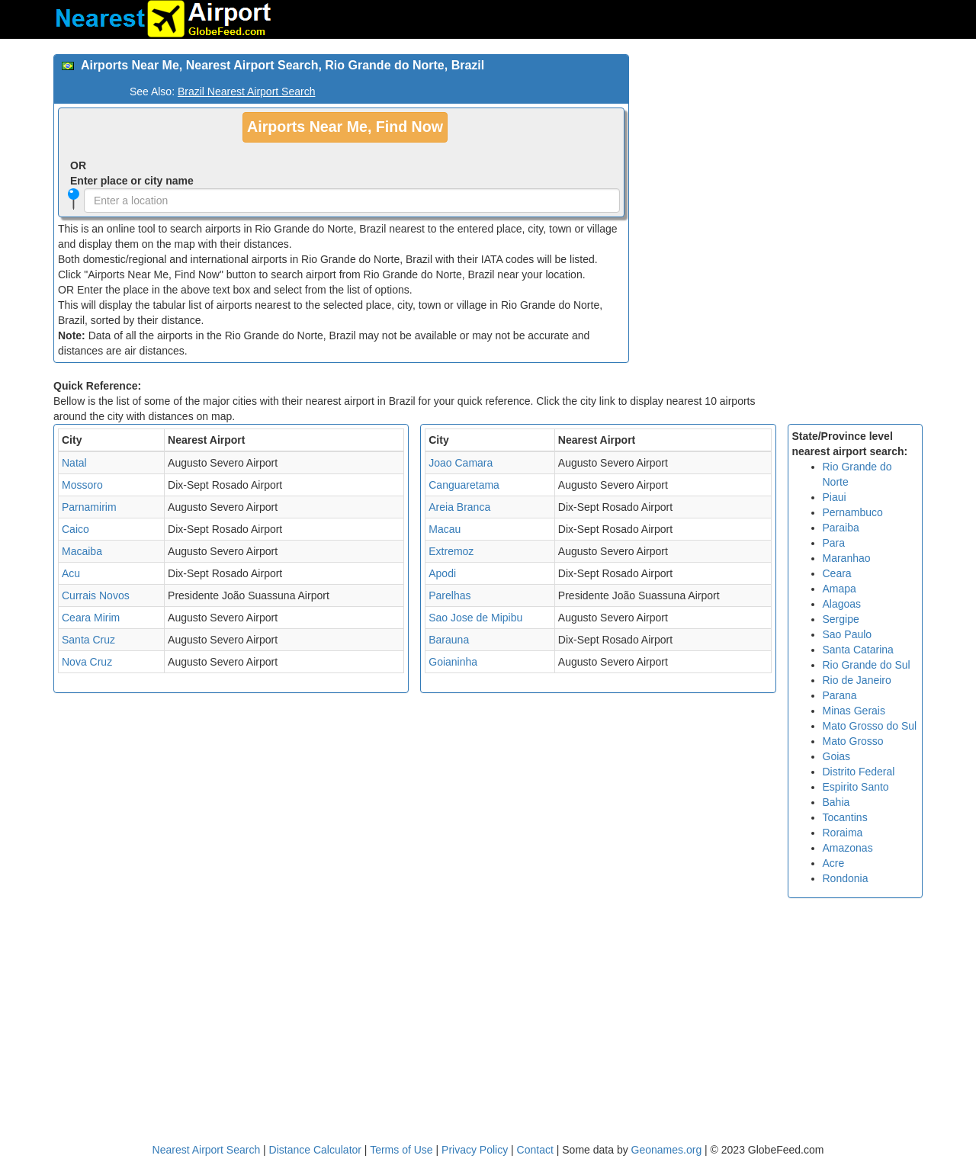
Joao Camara (461, 463)
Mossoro (82, 485)
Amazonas (848, 848)
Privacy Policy (476, 1150)
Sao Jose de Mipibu (475, 617)
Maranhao (847, 558)
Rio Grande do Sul (866, 665)
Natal (74, 463)
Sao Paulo (847, 634)
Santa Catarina (858, 649)
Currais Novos (96, 595)
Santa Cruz (88, 640)
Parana (840, 695)
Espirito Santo (856, 787)
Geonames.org (666, 1150)
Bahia (836, 802)
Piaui (834, 497)
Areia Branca (459, 507)
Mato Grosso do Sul (870, 726)
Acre (834, 863)
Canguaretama (464, 485)
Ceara (837, 573)
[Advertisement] (781, 161)
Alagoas (842, 604)
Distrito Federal (859, 771)
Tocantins (845, 817)
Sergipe (841, 619)
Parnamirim (89, 507)
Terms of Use (402, 1150)
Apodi (442, 573)
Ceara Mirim (91, 617)
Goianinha (453, 662)
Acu (71, 573)
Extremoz (451, 551)
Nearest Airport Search (206, 1150)
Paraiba (841, 528)
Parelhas (449, 595)
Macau (445, 529)
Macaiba (82, 551)
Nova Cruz (87, 662)
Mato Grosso (853, 741)
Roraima (843, 832)
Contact (535, 1150)
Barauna (449, 640)
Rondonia (845, 878)
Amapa (839, 588)
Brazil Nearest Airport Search (247, 91)
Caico (75, 529)
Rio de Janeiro (857, 680)
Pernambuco (853, 512)
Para (834, 543)
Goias (837, 756)
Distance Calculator (315, 1150)
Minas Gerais (854, 710)
